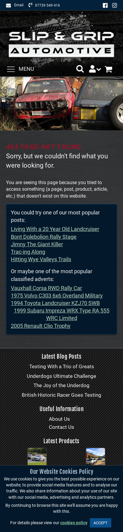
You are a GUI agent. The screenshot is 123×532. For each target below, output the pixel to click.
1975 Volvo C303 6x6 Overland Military (57, 295)
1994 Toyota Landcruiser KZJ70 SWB (55, 303)
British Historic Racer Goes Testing (61, 395)
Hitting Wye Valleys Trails (41, 259)
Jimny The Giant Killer (37, 244)
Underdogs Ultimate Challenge (61, 376)
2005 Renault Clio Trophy (41, 326)
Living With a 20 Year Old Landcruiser (55, 229)
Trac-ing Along (28, 252)
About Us (59, 419)
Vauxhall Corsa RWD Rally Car (46, 288)
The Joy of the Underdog (61, 385)
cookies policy (73, 522)
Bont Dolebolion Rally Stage (44, 237)
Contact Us (61, 427)
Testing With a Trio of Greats (61, 366)
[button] (80, 68)
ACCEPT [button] (100, 523)
